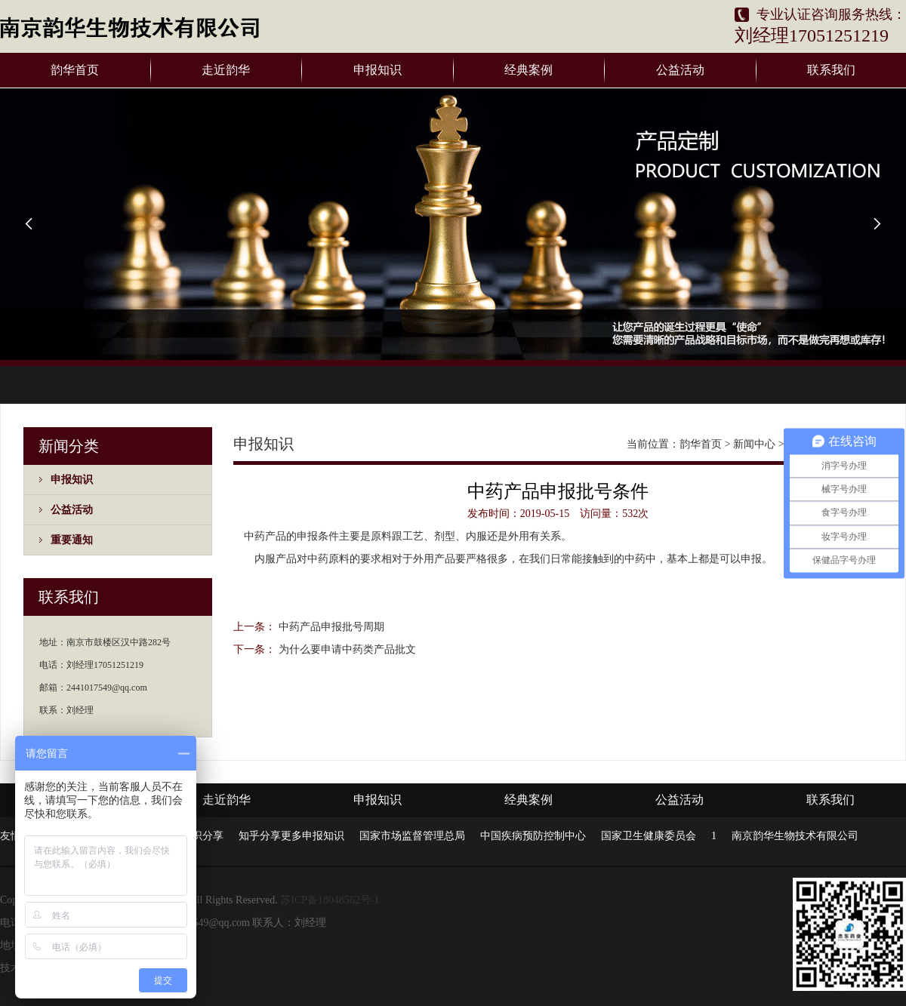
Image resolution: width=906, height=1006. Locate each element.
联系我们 (831, 69)
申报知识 (377, 69)
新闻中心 (754, 444)
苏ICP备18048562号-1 (329, 900)
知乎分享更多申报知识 (291, 835)
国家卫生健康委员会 (648, 835)
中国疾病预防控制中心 (533, 835)
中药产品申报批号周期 (331, 626)
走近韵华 (226, 69)
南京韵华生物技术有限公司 (795, 835)
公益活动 (680, 69)
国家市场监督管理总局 (412, 835)
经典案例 (528, 69)
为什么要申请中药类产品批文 (347, 649)
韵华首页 (75, 69)
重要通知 (72, 540)
